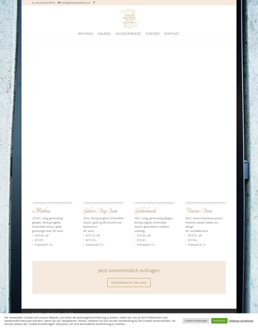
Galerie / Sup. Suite (100, 211)
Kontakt (172, 34)
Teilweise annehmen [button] (241, 320)
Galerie (104, 34)
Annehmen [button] (219, 320)
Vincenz (153, 34)
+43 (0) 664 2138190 (45, 2)
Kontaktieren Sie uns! (129, 282)
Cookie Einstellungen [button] (196, 320)
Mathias (85, 34)
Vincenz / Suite (198, 211)
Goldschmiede (128, 34)
